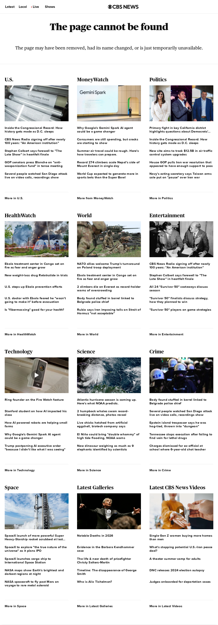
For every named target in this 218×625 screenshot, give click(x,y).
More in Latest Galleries (95, 606)
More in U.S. (14, 198)
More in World (87, 334)
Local (23, 6)
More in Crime (160, 470)
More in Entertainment (166, 334)
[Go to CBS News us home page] (123, 7)
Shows (50, 6)
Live (36, 7)
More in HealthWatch (20, 334)
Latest (9, 6)
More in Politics (161, 198)
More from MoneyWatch (95, 198)
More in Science (89, 470)
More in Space (15, 606)
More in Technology (20, 470)
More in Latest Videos (165, 606)
